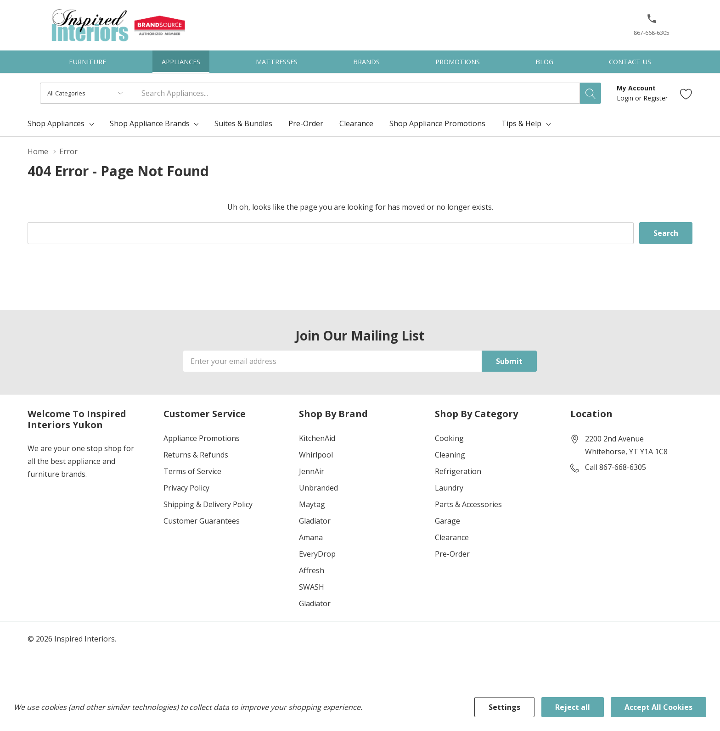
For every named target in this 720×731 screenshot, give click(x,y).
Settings (504, 707)
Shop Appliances (56, 123)
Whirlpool (316, 455)
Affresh (311, 570)
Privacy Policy (186, 488)
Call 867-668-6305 (615, 467)
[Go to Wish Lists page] (686, 93)
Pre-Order (452, 554)
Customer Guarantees (201, 521)
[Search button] (590, 93)
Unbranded (318, 488)
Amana (311, 537)
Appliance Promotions (201, 438)
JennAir (311, 471)
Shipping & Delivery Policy (208, 504)
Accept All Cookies (658, 707)
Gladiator (315, 521)
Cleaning (450, 455)
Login (626, 98)
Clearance (452, 537)
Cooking (449, 438)
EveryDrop (317, 554)
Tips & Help (521, 123)
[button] (652, 22)
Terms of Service (192, 471)
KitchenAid (317, 438)
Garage (447, 521)
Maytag (312, 504)
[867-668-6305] (651, 28)
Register (655, 98)
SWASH (311, 587)
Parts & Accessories (468, 504)
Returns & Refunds (195, 455)
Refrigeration (458, 471)
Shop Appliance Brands (150, 123)
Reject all (572, 707)
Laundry (449, 488)
